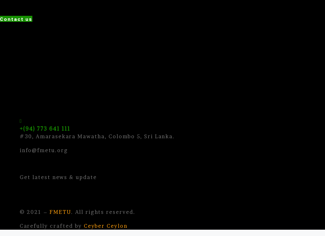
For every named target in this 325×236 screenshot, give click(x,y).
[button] (16, 19)
